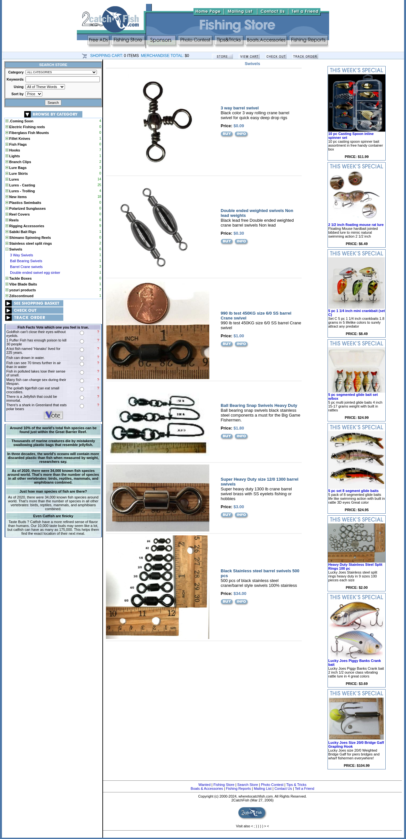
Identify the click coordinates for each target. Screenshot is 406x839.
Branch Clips (18, 162)
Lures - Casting (20, 185)
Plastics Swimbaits (23, 203)
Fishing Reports (238, 788)
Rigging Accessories (24, 226)
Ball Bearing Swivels (26, 261)
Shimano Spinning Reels (28, 238)
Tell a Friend (304, 788)
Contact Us (283, 788)
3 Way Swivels (21, 255)
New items (16, 197)
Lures (12, 179)
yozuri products (20, 290)
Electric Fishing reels (25, 127)
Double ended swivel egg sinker (35, 272)
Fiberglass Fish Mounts (27, 133)
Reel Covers (17, 214)
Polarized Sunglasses (25, 208)
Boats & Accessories (207, 788)
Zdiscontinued (19, 296)
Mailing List (263, 788)
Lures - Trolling (20, 191)
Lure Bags (16, 168)
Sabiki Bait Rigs (20, 232)
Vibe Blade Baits (21, 284)
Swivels (13, 249)
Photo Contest (272, 785)
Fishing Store (223, 785)
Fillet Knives (17, 138)
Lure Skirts (16, 173)
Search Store (247, 785)
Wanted (204, 785)
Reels (12, 220)
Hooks (12, 150)
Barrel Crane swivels (26, 267)
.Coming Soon (19, 121)
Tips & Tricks (296, 785)
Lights (12, 156)
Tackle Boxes (18, 278)
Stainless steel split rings (28, 243)
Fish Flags (16, 144)
